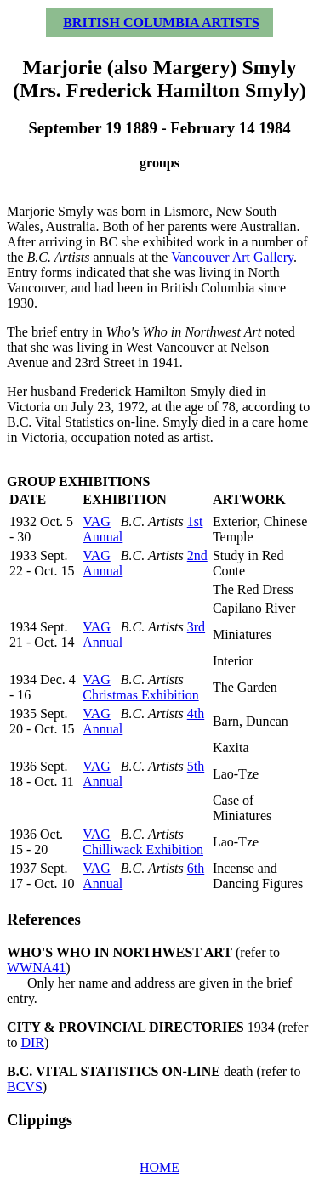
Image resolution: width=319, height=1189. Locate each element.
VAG (97, 521)
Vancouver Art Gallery (232, 257)
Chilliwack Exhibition (143, 849)
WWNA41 (36, 967)
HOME (159, 1167)
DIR (32, 1042)
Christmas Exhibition (140, 695)
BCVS (25, 1086)
